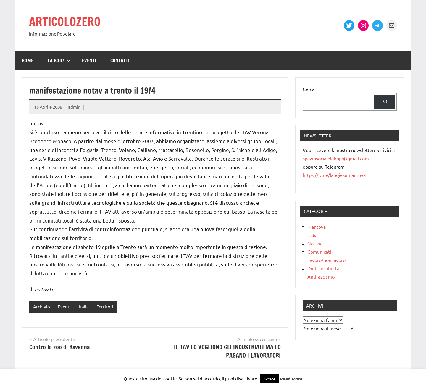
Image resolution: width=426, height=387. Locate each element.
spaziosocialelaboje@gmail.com (336, 158)
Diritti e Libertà (323, 268)
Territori (105, 306)
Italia (84, 306)
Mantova (316, 227)
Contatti (120, 60)
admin (74, 107)
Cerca (308, 89)
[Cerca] (384, 102)
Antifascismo (321, 276)
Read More (291, 379)
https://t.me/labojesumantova (334, 175)
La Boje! (59, 60)
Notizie (315, 243)
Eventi (89, 60)
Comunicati (319, 252)
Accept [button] (269, 378)
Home (27, 60)
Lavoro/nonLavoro (326, 260)
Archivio (41, 306)
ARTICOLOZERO (65, 21)
